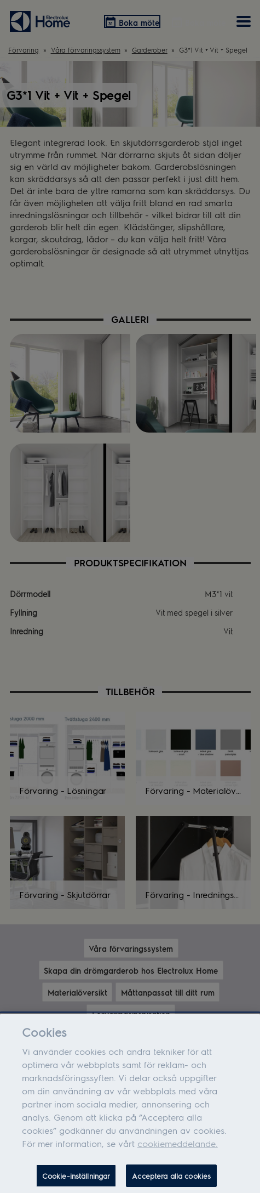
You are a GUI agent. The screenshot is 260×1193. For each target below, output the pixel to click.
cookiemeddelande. (177, 1148)
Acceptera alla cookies (171, 1180)
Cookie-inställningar (76, 1180)
